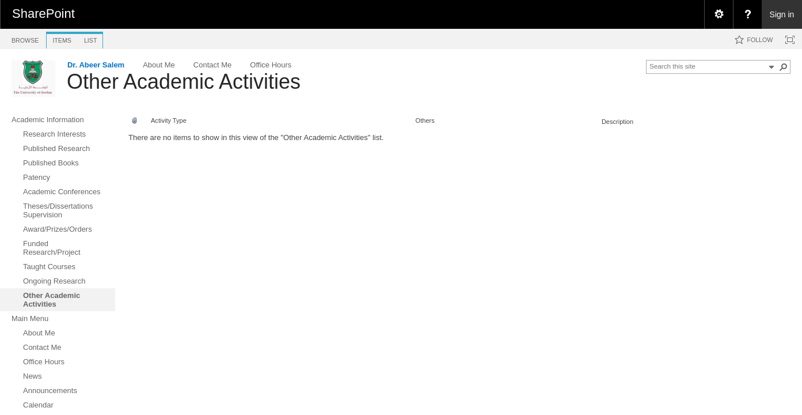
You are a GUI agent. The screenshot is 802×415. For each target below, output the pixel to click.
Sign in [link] (782, 14)
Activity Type (169, 120)
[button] (783, 67)
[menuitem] (718, 14)
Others (425, 120)
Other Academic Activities (184, 81)
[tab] (25, 38)
